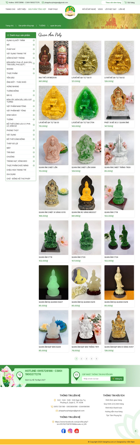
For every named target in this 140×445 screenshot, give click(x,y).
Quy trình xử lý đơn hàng (114, 404)
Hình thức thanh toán (113, 408)
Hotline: (11, 2)
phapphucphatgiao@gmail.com (56, 2)
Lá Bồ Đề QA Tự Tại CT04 (83, 122)
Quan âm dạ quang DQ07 (51, 302)
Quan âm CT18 (111, 212)
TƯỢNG (42, 25)
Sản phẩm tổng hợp (26, 25)
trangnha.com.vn (109, 442)
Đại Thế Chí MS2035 (48, 77)
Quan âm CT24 (111, 257)
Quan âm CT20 (78, 257)
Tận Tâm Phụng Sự (114, 415)
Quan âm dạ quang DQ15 (83, 302)
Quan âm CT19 (45, 257)
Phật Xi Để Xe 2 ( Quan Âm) (116, 122)
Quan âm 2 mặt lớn (48, 167)
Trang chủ (9, 25)
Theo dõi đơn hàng (113, 2)
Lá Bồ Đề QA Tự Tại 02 (114, 77)
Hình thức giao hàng (114, 400)
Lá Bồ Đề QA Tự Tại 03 (49, 122)
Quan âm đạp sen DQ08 (50, 347)
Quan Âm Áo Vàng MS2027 (84, 212)
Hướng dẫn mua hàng (113, 411)
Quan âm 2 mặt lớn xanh (84, 167)
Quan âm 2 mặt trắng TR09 (117, 167)
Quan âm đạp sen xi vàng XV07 (119, 347)
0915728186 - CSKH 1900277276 (27, 2)
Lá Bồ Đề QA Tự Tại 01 (81, 77)
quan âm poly (55, 25)
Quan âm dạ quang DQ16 (116, 302)
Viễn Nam (131, 442)
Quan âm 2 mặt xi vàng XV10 (52, 212)
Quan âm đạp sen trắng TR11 (85, 347)
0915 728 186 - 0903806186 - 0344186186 (72, 406)
